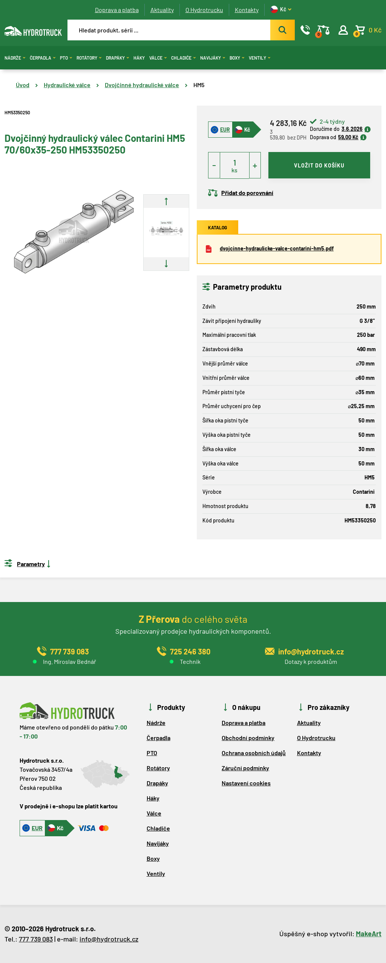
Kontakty (247, 9)
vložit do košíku (319, 165)
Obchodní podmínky (248, 737)
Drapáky (117, 57)
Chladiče (183, 57)
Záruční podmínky (245, 767)
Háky (139, 57)
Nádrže (15, 57)
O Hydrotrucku (204, 9)
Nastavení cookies (246, 782)
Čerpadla (42, 57)
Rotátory (89, 57)
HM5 (198, 84)
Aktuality (162, 9)
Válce (158, 57)
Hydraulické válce (67, 84)
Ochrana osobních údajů (254, 752)
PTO (66, 57)
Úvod (22, 84)
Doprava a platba (117, 9)
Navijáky (212, 57)
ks (234, 170)
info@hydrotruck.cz (109, 939)
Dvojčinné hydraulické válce (142, 84)
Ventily (259, 57)
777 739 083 (36, 939)
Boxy (237, 57)
